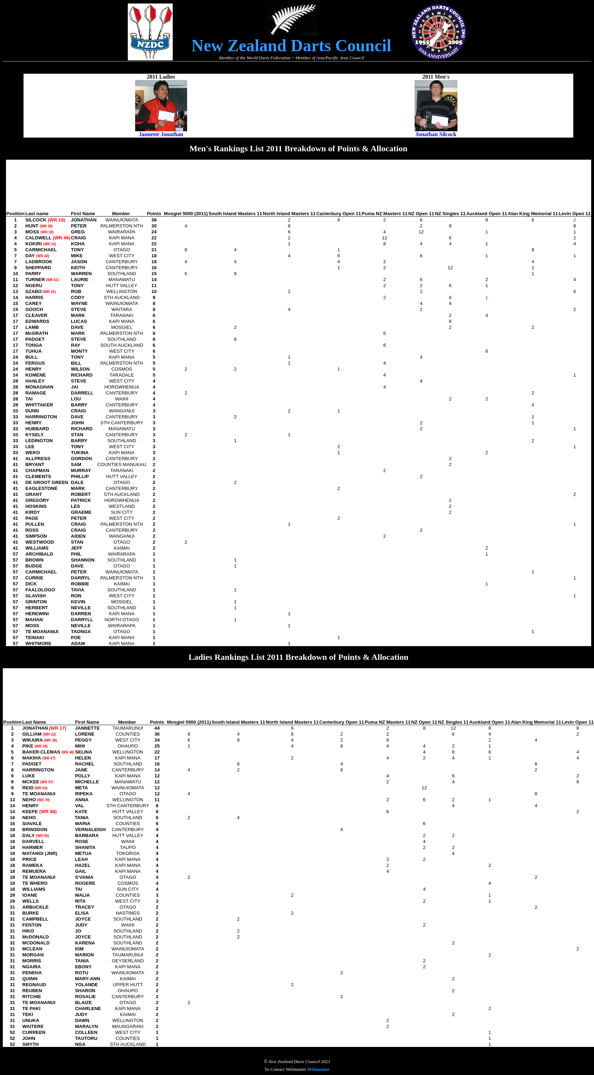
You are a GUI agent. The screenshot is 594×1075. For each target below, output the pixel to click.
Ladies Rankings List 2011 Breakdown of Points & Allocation (298, 657)
